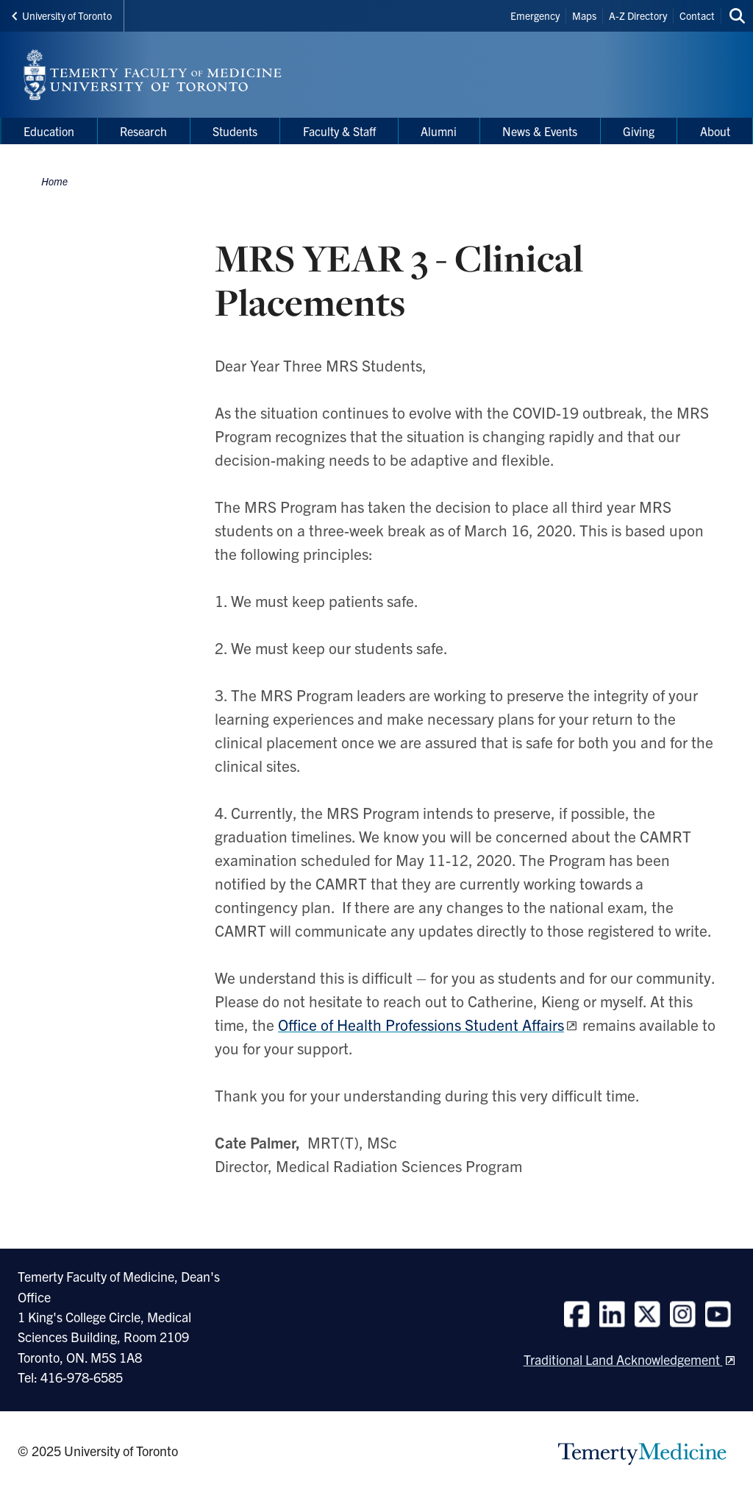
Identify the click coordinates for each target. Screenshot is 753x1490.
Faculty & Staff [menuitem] (339, 131)
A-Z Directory (638, 15)
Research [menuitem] (143, 131)
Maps (584, 15)
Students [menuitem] (235, 131)
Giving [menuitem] (638, 131)
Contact (697, 15)
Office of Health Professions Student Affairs (421, 1024)
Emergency (535, 15)
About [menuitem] (715, 131)
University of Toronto (62, 15)
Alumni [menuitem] (439, 131)
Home (54, 181)
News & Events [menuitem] (539, 131)
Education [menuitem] (49, 131)
